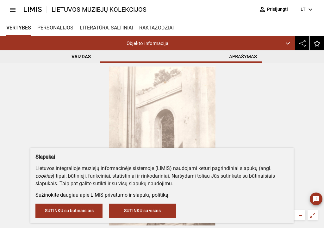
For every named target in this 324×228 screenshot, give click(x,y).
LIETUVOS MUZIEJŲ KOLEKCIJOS (99, 9)
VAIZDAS (81, 57)
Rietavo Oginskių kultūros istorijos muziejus (168, 119)
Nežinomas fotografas (140, 147)
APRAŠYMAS (243, 57)
